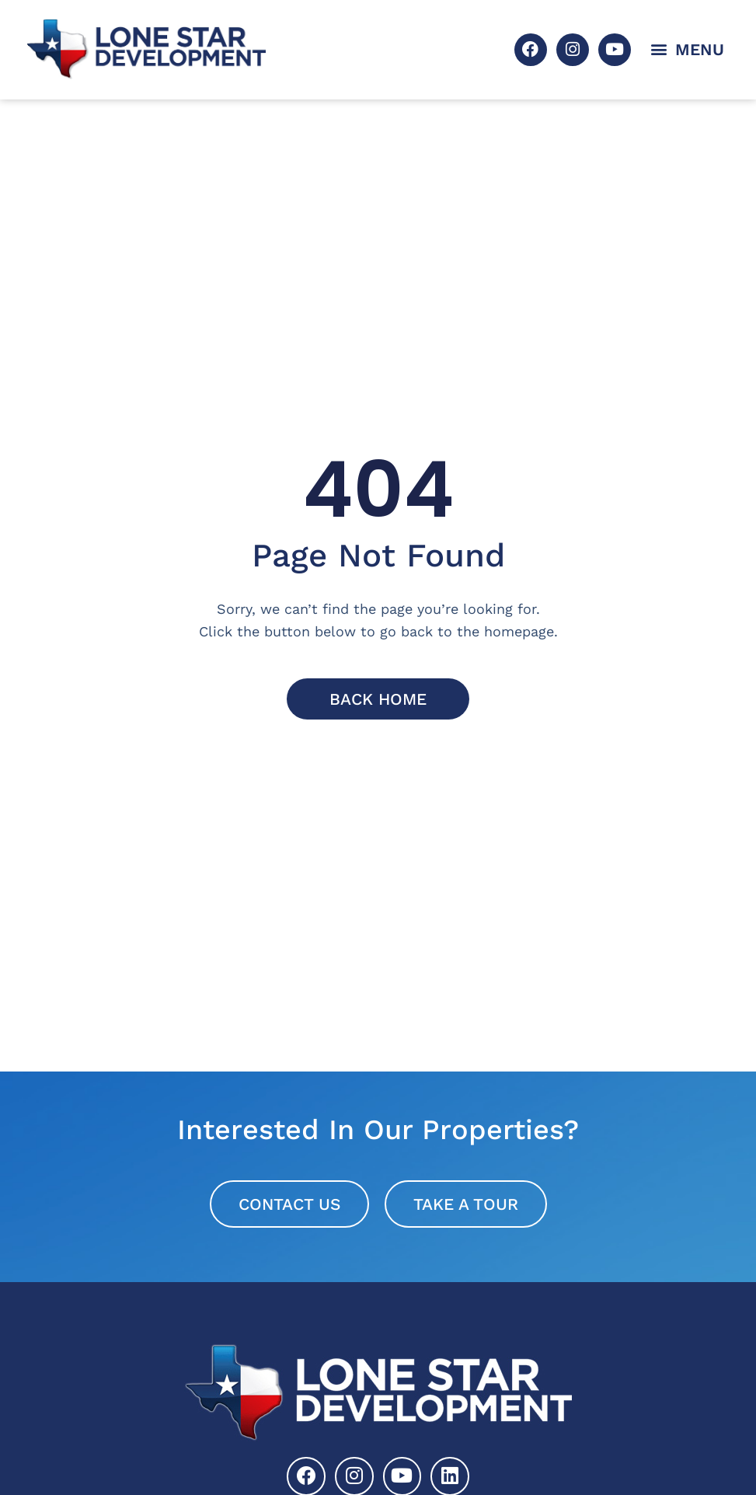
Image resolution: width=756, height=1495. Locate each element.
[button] (687, 49)
